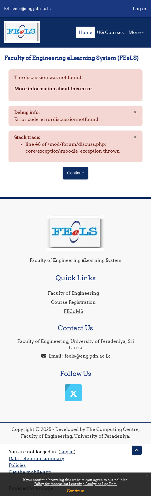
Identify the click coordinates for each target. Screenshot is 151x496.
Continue (75, 490)
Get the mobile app (30, 472)
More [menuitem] (134, 32)
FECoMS (73, 311)
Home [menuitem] (85, 32)
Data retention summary (36, 458)
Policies (17, 465)
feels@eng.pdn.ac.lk (31, 8)
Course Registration (73, 302)
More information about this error (53, 88)
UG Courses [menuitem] (110, 32)
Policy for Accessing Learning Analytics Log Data (75, 484)
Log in (139, 8)
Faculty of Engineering (73, 293)
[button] (136, 450)
